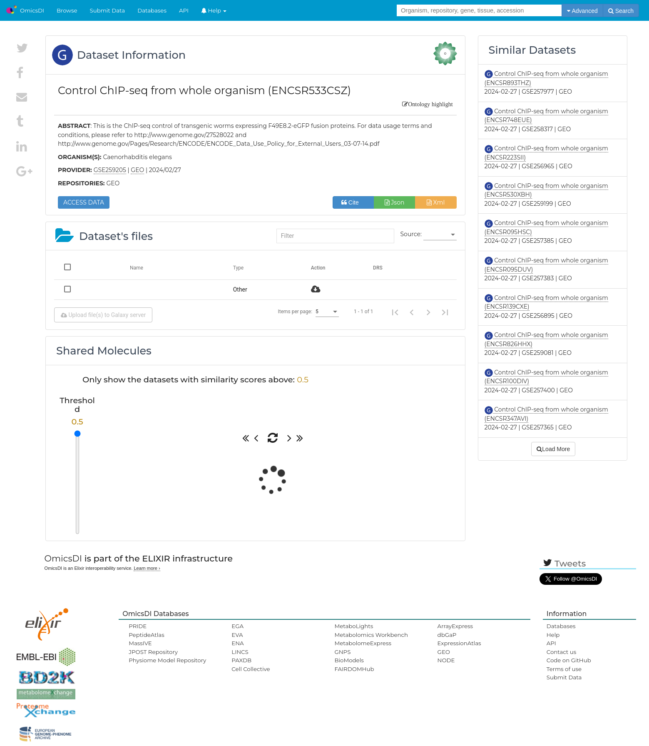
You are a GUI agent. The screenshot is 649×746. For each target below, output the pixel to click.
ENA (237, 643)
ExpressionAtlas (459, 643)
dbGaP (447, 634)
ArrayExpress (455, 626)
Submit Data (107, 10)
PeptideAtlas (146, 634)
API (184, 10)
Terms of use (564, 669)
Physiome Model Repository (167, 660)
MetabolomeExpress (362, 643)
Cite (353, 202)
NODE (446, 660)
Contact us (561, 652)
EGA (237, 626)
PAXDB (241, 660)
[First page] (395, 311)
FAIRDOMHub (354, 669)
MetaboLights (353, 626)
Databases (152, 10)
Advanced (582, 10)
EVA (237, 634)
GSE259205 (110, 170)
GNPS (342, 652)
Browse (67, 10)
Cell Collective (250, 669)
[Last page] (445, 311)
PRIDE (138, 626)
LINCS (239, 652)
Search (621, 10)
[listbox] (440, 234)
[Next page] (428, 311)
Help (214, 10)
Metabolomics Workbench (371, 634)
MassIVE (140, 643)
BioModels (348, 660)
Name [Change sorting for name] (136, 268)
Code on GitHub (569, 660)
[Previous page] (411, 311)
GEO (444, 652)
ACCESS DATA (83, 202)
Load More (553, 449)
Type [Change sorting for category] (238, 268)
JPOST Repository (153, 652)
